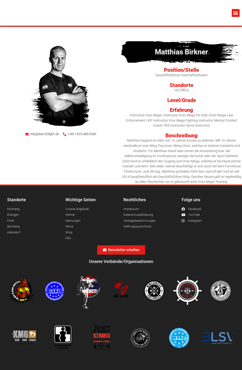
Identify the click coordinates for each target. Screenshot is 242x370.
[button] (236, 13)
